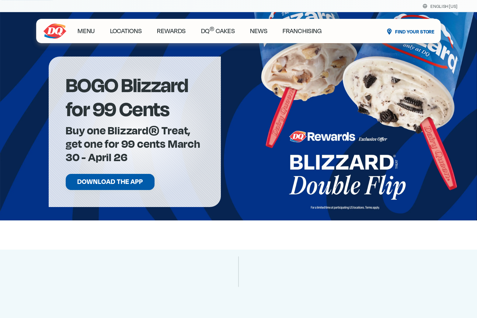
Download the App (110, 182)
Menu (86, 31)
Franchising (302, 31)
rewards (171, 31)
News (258, 31)
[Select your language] (444, 6)
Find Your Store (414, 32)
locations (126, 31)
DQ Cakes (218, 31)
